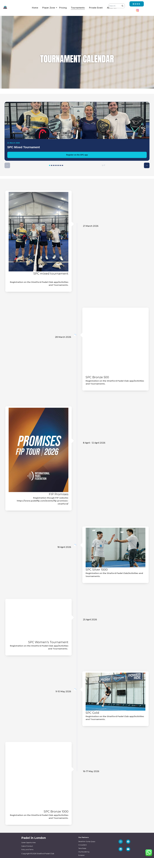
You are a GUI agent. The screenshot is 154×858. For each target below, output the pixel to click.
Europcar (81, 855)
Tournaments (78, 7)
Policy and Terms (27, 849)
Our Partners (83, 837)
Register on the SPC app (77, 155)
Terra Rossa (82, 848)
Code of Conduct (27, 846)
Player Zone (49, 7)
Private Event (96, 7)
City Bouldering (83, 852)
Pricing (63, 7)
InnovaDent (82, 845)
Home (35, 7)
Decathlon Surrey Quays (86, 841)
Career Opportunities (28, 842)
